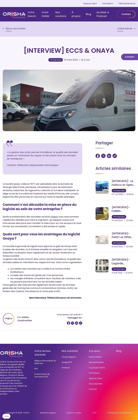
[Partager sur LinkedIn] (76, 323)
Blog (88, 14)
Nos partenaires (96, 362)
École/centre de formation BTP (42, 375)
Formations (107, 3)
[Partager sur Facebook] (68, 323)
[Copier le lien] (80, 323)
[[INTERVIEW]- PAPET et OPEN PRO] (115, 240)
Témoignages (55, 60)
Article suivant (124, 28)
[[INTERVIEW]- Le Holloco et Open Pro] (115, 187)
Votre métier (45, 14)
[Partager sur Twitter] (72, 323)
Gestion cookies (74, 412)
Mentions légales (48, 412)
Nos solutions (60, 14)
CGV (94, 412)
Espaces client (90, 3)
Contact (126, 14)
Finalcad (66, 367)
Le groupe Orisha (97, 367)
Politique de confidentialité (119, 412)
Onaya (54, 216)
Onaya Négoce (69, 357)
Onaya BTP (67, 362)
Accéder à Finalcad (102, 14)
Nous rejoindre (95, 383)
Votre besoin (32, 14)
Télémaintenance (126, 3)
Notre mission (95, 357)
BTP (36, 368)
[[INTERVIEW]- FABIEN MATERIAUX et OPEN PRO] (115, 213)
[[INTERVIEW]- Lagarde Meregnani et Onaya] (115, 266)
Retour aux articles (15, 28)
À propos (76, 14)
